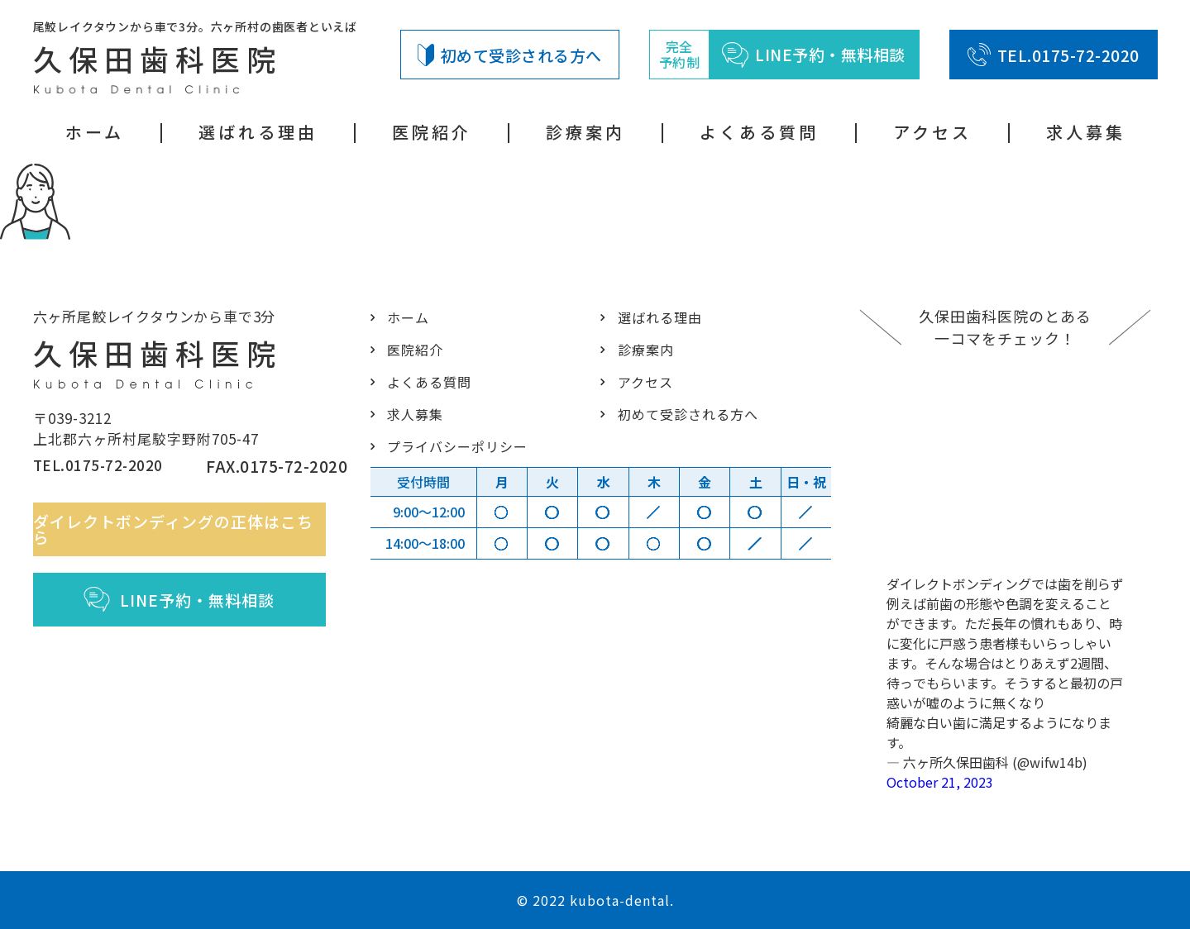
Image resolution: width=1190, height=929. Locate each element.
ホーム (94, 132)
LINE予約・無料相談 (189, 607)
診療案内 (585, 132)
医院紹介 (431, 132)
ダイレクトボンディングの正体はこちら (189, 537)
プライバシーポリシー (453, 446)
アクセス (932, 132)
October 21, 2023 (940, 782)
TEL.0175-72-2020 (1054, 54)
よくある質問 (759, 132)
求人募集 (1085, 132)
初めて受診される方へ (510, 55)
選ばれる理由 (258, 132)
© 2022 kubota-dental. (595, 900)
